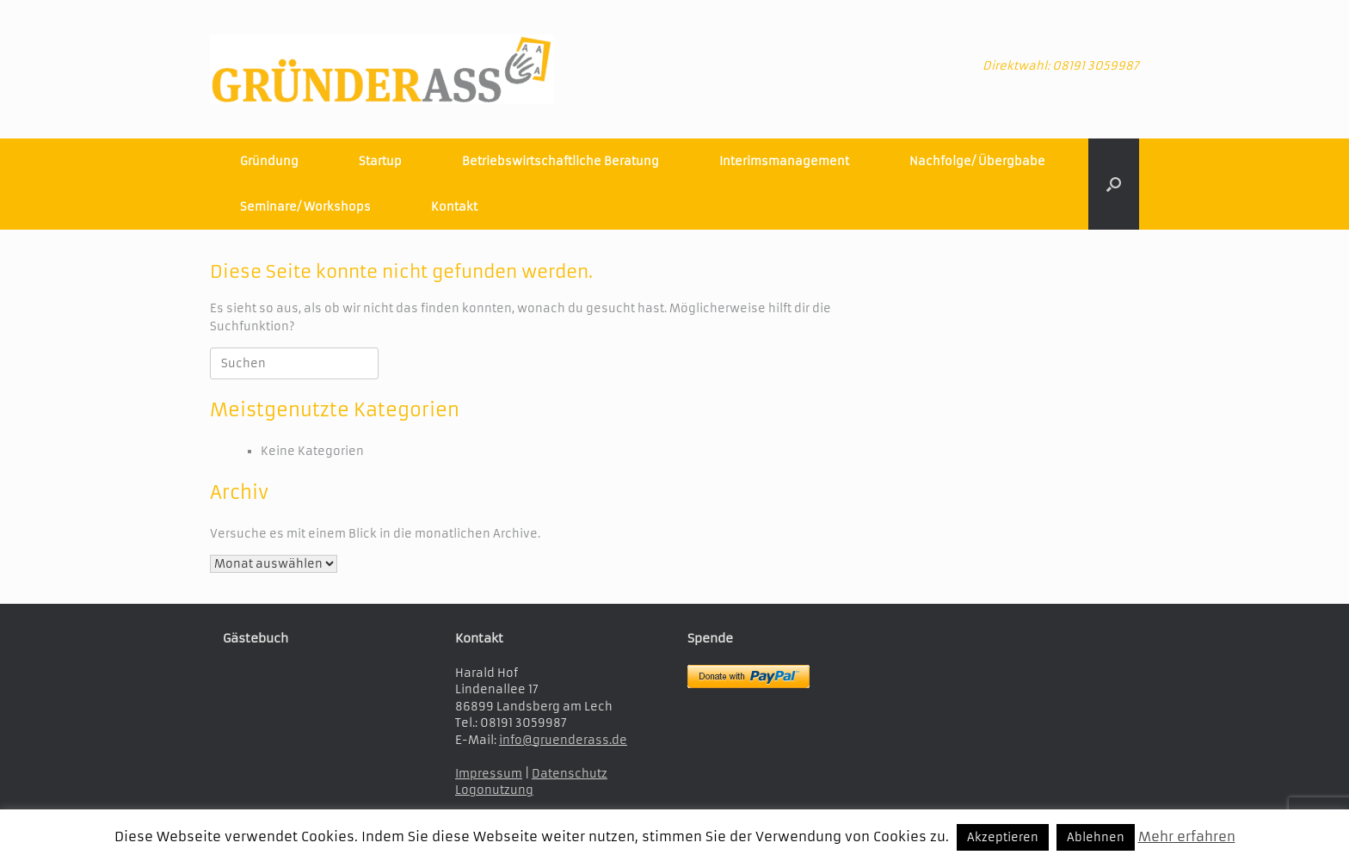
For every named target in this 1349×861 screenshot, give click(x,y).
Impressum (488, 773)
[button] (1113, 184)
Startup (380, 161)
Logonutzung (494, 790)
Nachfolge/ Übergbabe (977, 161)
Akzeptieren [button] (1002, 837)
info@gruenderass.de (563, 740)
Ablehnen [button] (1095, 837)
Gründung (269, 161)
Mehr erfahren (1186, 836)
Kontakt (454, 207)
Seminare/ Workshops (305, 207)
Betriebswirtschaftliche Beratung (560, 161)
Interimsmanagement (784, 161)
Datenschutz (569, 773)
